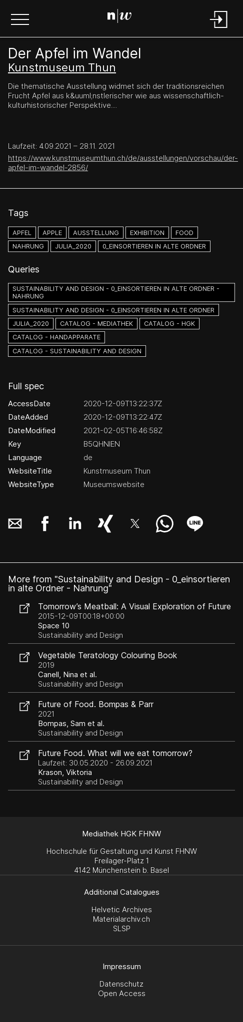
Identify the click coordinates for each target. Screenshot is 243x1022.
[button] (20, 20)
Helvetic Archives (122, 909)
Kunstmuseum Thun (62, 67)
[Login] (219, 28)
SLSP (121, 928)
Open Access (122, 993)
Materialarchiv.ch (121, 919)
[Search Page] (120, 17)
